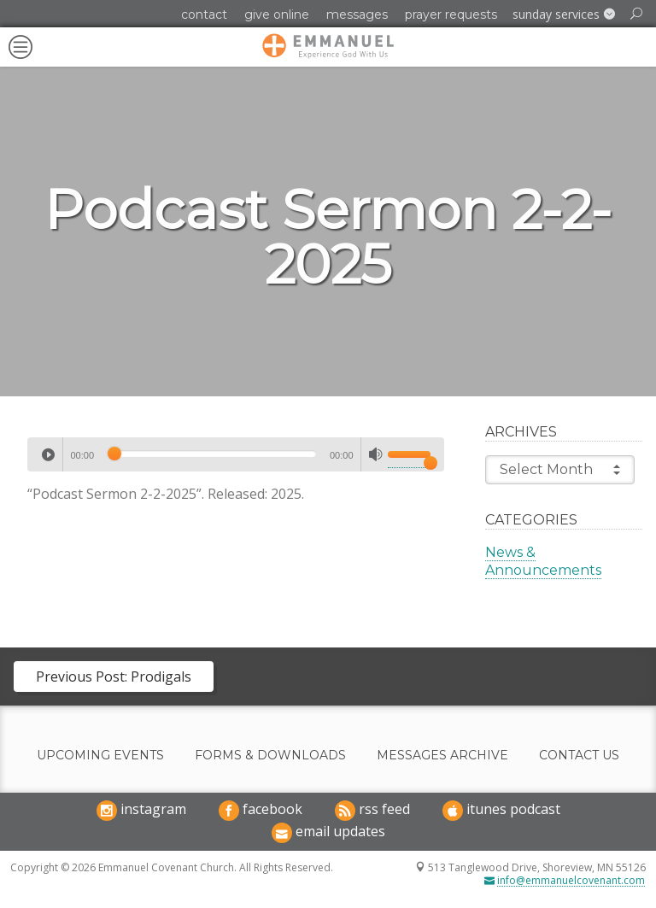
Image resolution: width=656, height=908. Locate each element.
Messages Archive (442, 755)
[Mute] (376, 454)
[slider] (212, 453)
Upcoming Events (100, 755)
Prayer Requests (451, 14)
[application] (235, 454)
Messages (357, 14)
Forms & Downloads (270, 755)
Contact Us (579, 755)
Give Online (276, 14)
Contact (204, 14)
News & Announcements (543, 561)
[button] (563, 14)
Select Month (560, 469)
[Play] (48, 454)
